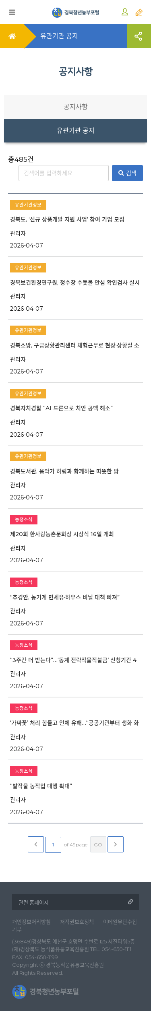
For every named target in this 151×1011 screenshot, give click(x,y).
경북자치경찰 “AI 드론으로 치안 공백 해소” (61, 408)
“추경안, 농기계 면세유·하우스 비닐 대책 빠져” (65, 597)
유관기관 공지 (76, 130)
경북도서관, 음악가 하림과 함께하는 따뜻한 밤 (64, 471)
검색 (127, 173)
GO (98, 845)
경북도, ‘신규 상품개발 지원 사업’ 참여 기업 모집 (67, 219)
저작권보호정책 (77, 921)
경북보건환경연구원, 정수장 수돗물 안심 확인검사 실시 (75, 282)
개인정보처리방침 (31, 921)
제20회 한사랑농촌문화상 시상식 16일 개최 (62, 534)
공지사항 (76, 107)
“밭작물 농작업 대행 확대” (41, 786)
